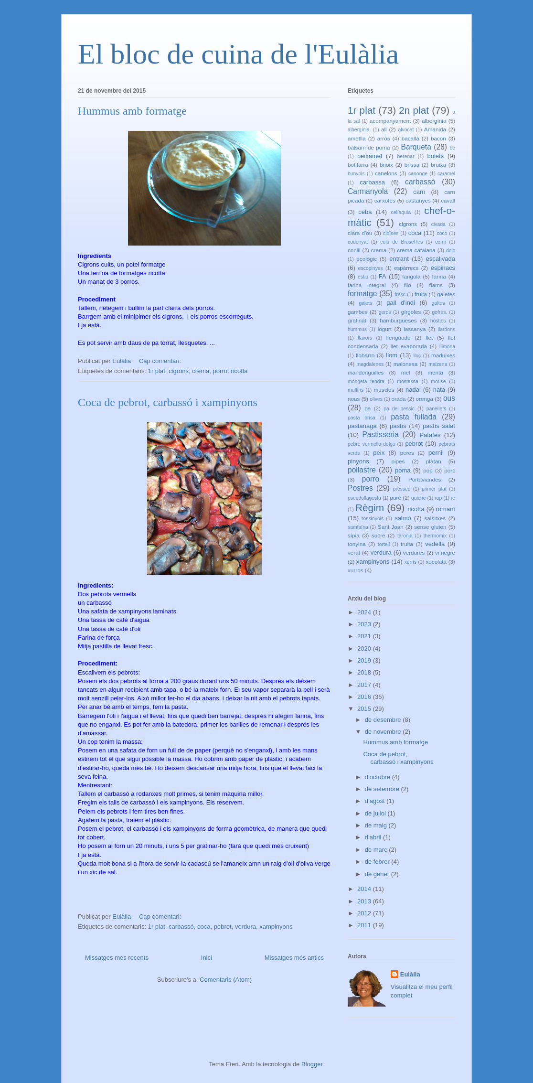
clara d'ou (360, 233)
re (453, 498)
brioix (386, 164)
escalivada (440, 258)
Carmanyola (368, 191)
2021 (365, 636)
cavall (448, 200)
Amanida (435, 129)
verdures (414, 552)
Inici (206, 957)
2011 (365, 925)
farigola (411, 276)
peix (378, 452)
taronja (405, 535)
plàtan (433, 461)
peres (407, 453)
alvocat (406, 129)
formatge (362, 294)
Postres (360, 488)
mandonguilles (366, 372)
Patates (429, 435)
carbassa (372, 182)
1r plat (156, 371)
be (452, 147)
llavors (365, 338)
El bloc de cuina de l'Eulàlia (238, 54)
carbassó (181, 926)
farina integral (367, 285)
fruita (421, 294)
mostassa (407, 381)
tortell (384, 544)
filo (407, 285)
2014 (365, 888)
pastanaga (362, 425)
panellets (436, 408)
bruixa (438, 164)
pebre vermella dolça (371, 444)
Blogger (311, 1064)
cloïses (390, 233)
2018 (365, 672)
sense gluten (430, 527)
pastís (398, 425)
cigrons (179, 371)
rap (438, 498)
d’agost (376, 800)
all (384, 129)
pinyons (358, 461)
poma (403, 470)
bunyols (356, 173)
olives (376, 399)
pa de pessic (399, 408)
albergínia (434, 121)
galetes (446, 294)
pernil (436, 452)
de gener (378, 874)
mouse (438, 381)
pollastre (362, 470)
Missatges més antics (294, 957)
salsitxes (435, 518)
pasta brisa (361, 417)
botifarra (358, 164)
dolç (450, 250)
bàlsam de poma (369, 147)
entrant (398, 258)
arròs (383, 138)
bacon (438, 138)
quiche (418, 498)
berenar (406, 156)
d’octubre (378, 777)
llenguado (398, 337)
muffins (355, 390)
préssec (401, 489)
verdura (245, 926)
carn (419, 191)
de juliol (376, 813)
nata (439, 389)
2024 (365, 612)
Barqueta (416, 147)
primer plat (434, 489)
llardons (446, 329)
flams (436, 285)
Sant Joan (391, 527)
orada (399, 399)
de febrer (378, 861)
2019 (365, 660)
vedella (435, 543)
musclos (384, 389)
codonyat (358, 242)
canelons (386, 173)
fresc (399, 294)
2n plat (414, 110)
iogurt (385, 329)
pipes (398, 461)
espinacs (443, 267)
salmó (402, 518)
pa (367, 408)
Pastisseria (380, 434)
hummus (357, 329)
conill (354, 250)
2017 (365, 684)
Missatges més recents (117, 957)
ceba (365, 211)
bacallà (410, 138)
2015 (365, 708)
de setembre (383, 789)
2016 (365, 696)
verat (354, 552)
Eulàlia (410, 974)
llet (429, 337)
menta (435, 372)
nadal (413, 389)
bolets (435, 156)
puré (395, 497)
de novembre (384, 731)
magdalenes (370, 364)
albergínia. (359, 129)
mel (405, 372)
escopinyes (370, 268)
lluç (417, 355)
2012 (365, 913)
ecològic (366, 259)
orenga (424, 399)
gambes (358, 312)
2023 (365, 624)
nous (354, 399)
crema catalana (416, 250)
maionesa (406, 364)
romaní (445, 509)
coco (442, 233)
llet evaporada (409, 346)
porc (449, 470)
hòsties (438, 320)
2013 (365, 901)
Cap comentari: (161, 361)
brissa (412, 164)
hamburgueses (398, 320)
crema (200, 371)
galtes (438, 303)
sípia (354, 535)
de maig (377, 825)
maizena (437, 364)
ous (449, 398)
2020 (365, 648)
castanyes (418, 200)
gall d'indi (400, 302)
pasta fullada (413, 417)
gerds (385, 312)
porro (220, 371)
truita (407, 544)
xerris (410, 562)
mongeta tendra (366, 381)
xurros (355, 570)
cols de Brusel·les (401, 242)
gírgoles (411, 312)
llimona (447, 346)
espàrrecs (406, 268)
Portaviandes (424, 479)
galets (365, 303)
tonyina (357, 544)
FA (382, 276)
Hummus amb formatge (132, 111)
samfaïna (358, 527)
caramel (446, 173)
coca (203, 926)
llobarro (365, 355)
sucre (378, 535)
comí (440, 242)
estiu (363, 276)
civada (438, 224)
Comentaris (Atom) (226, 979)
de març (377, 849)
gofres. (439, 312)
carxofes (384, 200)
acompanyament (390, 121)
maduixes (443, 355)
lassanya (415, 329)
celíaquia (401, 212)
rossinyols (373, 518)
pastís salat (439, 425)
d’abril (374, 837)
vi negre (445, 552)
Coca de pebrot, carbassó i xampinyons (167, 402)
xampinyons (275, 926)
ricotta (239, 371)
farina (439, 276)
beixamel (369, 156)
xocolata (436, 561)
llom (391, 355)
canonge (417, 173)
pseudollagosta (364, 498)
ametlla (357, 138)
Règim (369, 507)
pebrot (223, 926)
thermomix (435, 535)
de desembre (384, 719)
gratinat (357, 320)
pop (428, 470)
